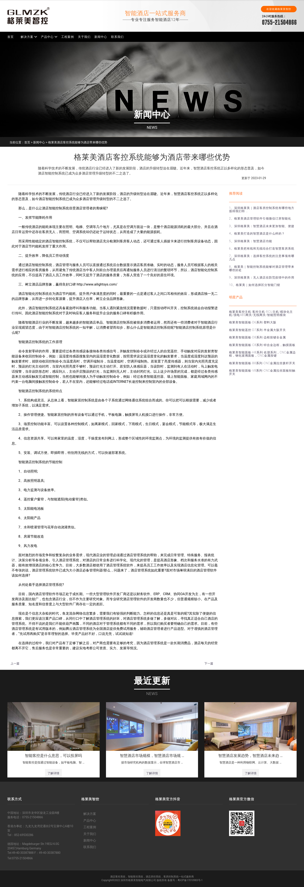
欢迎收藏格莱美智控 (278, 9)
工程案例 (67, 36)
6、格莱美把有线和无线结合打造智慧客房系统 (261, 248)
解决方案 (27, 36)
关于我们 (84, 36)
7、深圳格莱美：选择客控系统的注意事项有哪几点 (261, 257)
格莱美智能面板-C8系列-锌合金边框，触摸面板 (262, 345)
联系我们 (117, 36)
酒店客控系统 (117, 876)
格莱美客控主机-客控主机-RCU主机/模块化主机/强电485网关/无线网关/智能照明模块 (261, 313)
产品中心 (47, 36)
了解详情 (53, 773)
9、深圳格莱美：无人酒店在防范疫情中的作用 (261, 277)
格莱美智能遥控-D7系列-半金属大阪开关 (257, 330)
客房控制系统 (171, 876)
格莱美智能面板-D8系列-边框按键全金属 (257, 337)
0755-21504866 (279, 22)
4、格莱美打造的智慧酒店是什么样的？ (257, 233)
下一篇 (208, 663)
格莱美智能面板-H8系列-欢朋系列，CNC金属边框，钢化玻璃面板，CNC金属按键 (262, 354)
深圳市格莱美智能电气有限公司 (138, 880)
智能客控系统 (135, 876)
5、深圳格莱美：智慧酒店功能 (250, 241)
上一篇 (15, 663)
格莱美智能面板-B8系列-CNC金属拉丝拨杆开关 (262, 363)
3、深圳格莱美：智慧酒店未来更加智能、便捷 (261, 226)
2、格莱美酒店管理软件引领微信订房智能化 (260, 218)
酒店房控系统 (153, 876)
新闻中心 (100, 36)
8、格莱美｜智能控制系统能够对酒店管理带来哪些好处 (261, 268)
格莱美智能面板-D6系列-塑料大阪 (252, 322)
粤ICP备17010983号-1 (190, 880)
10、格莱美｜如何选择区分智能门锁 (254, 285)
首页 (10, 36)
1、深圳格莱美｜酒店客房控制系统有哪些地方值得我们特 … (261, 209)
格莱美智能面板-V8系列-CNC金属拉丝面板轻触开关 (262, 372)
